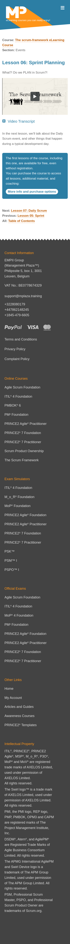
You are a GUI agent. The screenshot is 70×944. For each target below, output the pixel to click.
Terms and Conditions (20, 339)
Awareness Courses (19, 716)
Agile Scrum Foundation (22, 387)
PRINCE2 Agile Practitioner (25, 424)
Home (8, 688)
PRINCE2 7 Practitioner (22, 442)
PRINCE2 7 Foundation (22, 433)
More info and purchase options (32, 191)
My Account (13, 698)
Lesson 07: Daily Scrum (29, 210)
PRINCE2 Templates (20, 725)
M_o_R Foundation (19, 497)
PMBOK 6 (12, 405)
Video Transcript (18, 121)
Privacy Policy (14, 349)
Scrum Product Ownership (24, 451)
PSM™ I (10, 560)
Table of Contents (21, 221)
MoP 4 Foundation (18, 615)
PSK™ (9, 551)
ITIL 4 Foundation (18, 396)
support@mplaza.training (23, 296)
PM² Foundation (16, 414)
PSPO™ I (11, 570)
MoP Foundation (17, 506)
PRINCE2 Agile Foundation (25, 515)
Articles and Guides (19, 707)
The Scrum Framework (21, 460)
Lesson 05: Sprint (31, 215)
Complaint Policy (16, 359)
